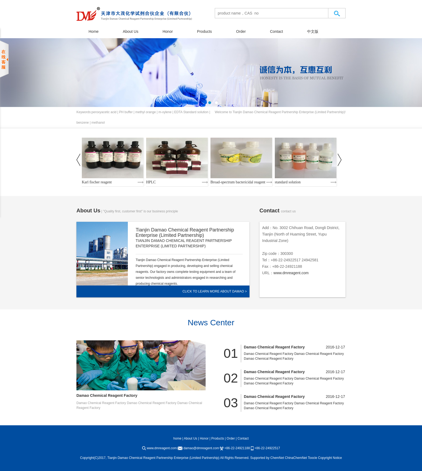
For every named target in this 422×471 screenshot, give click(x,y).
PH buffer (126, 112)
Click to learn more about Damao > (214, 291)
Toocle (312, 458)
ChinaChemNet (296, 458)
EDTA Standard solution (191, 112)
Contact (276, 31)
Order (241, 31)
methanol (98, 122)
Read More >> (148, 292)
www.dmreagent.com (291, 273)
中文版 (312, 31)
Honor (168, 31)
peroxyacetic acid (104, 112)
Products (204, 31)
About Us (130, 31)
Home (94, 31)
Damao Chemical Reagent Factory (106, 395)
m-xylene (165, 112)
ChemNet (277, 458)
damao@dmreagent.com (201, 448)
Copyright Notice (330, 458)
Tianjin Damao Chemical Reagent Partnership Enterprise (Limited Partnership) (288, 112)
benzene (82, 122)
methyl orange (145, 112)
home (177, 438)
